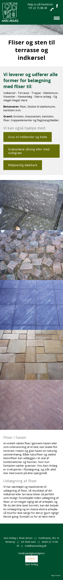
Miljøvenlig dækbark (22, 165)
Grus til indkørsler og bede (27, 137)
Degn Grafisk (55, 575)
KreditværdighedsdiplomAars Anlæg (31, 559)
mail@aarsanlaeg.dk (36, 545)
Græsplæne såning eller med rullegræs (28, 151)
